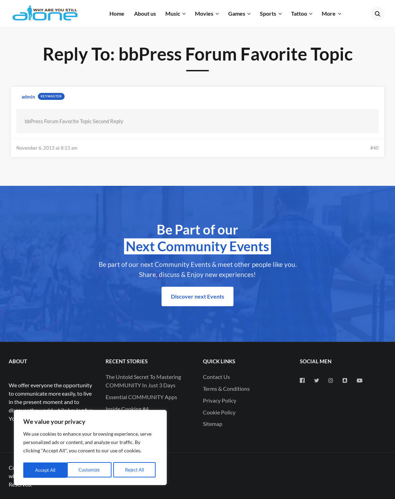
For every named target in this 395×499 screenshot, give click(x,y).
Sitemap (212, 423)
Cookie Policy (219, 412)
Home (116, 13)
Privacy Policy (219, 400)
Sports (268, 13)
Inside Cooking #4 (127, 408)
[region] (90, 448)
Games (236, 13)
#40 (374, 148)
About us (145, 13)
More (329, 13)
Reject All (90, 470)
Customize (45, 470)
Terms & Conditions (226, 388)
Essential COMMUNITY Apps (141, 397)
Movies (204, 13)
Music (172, 13)
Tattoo (299, 13)
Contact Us (216, 376)
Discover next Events (197, 296)
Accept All (135, 470)
